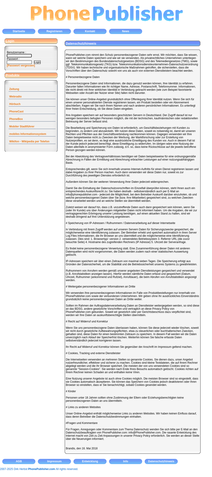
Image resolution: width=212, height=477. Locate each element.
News (125, 31)
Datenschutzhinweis (161, 461)
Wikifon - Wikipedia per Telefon (29, 141)
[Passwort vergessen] (21, 65)
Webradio (15, 96)
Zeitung (14, 89)
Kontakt (90, 31)
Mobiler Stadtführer (21, 126)
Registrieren (54, 31)
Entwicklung (90, 461)
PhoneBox (16, 119)
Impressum (54, 461)
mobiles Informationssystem (27, 134)
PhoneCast (16, 111)
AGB (19, 461)
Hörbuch (14, 104)
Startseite (19, 31)
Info (125, 461)
